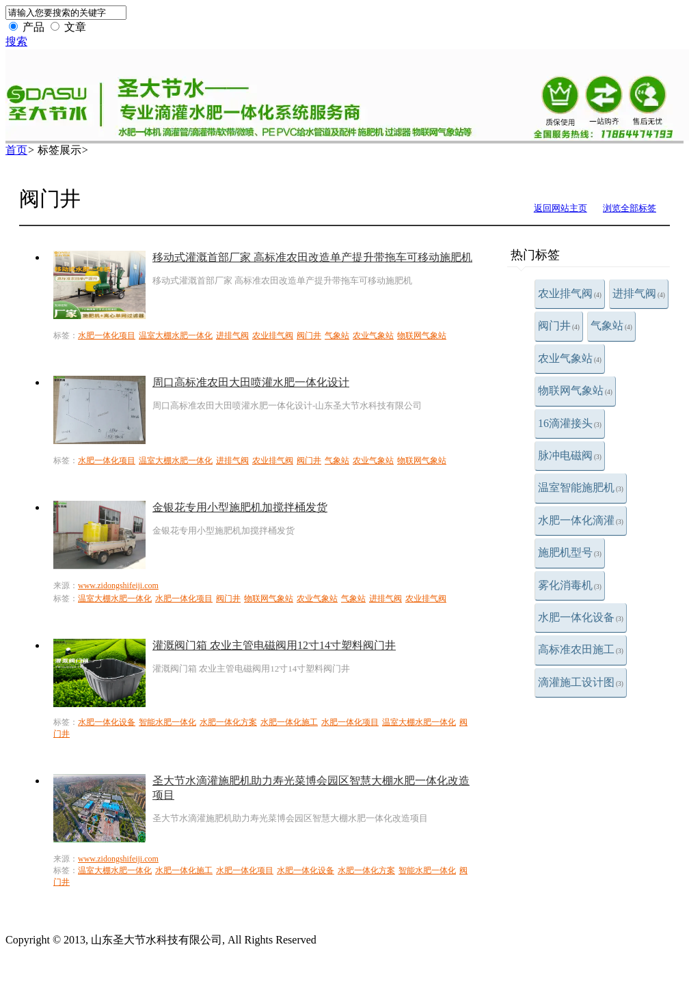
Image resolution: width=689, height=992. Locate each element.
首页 (16, 150)
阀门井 (559, 325)
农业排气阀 (570, 293)
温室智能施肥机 (580, 487)
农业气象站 (570, 358)
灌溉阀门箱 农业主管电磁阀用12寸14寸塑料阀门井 (274, 645)
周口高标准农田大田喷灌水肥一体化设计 (250, 382)
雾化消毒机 (570, 585)
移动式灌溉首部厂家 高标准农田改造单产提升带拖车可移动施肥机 (312, 257)
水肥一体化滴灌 (580, 520)
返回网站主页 (560, 208)
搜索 (16, 41)
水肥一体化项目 (106, 335)
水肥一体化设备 (580, 617)
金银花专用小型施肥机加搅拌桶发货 (239, 507)
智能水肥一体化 (167, 722)
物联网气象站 (575, 390)
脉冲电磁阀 (570, 455)
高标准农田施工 (580, 649)
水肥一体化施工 (289, 722)
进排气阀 (638, 293)
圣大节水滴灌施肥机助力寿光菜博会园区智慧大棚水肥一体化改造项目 (311, 788)
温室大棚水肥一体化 (176, 335)
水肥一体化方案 (228, 722)
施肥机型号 (570, 552)
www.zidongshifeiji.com (118, 585)
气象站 (611, 325)
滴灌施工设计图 (580, 682)
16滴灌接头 (570, 423)
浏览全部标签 (629, 208)
